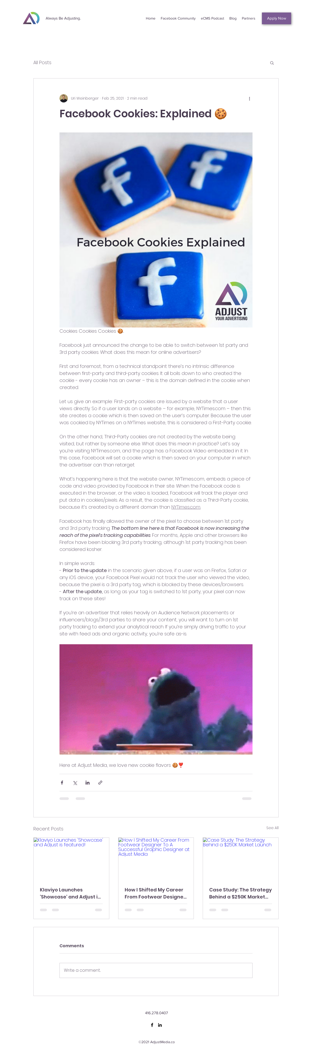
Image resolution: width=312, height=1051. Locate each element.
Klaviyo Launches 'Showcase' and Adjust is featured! (70, 893)
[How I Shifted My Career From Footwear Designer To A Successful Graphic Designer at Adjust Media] (156, 859)
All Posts (42, 62)
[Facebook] (152, 1025)
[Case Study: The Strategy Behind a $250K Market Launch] (240, 859)
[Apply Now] (276, 18)
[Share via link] (100, 782)
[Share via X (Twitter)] (74, 782)
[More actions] (249, 98)
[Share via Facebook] (61, 782)
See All (272, 827)
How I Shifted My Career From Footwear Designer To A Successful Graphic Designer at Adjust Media (156, 893)
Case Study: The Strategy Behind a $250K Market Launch (240, 893)
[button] (271, 62)
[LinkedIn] (160, 1025)
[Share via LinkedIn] (87, 782)
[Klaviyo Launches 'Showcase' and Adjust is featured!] (71, 859)
